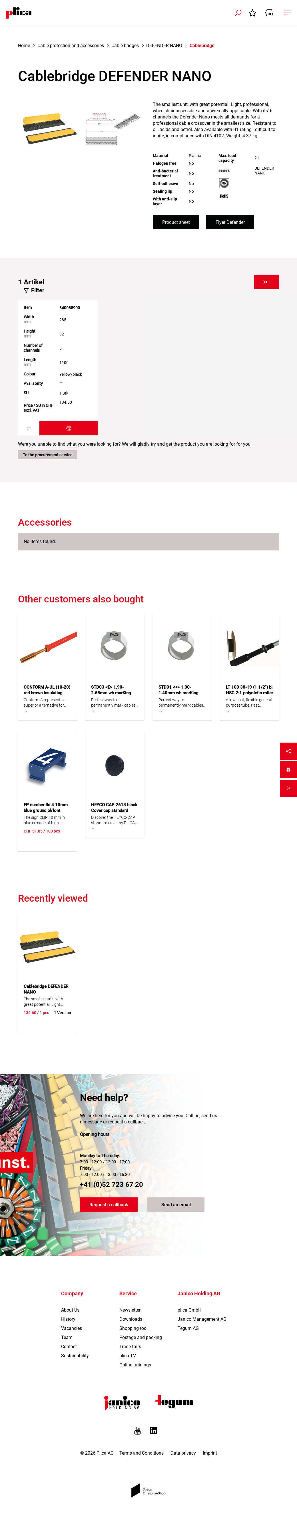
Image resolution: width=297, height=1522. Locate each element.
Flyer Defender (230, 222)
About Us (70, 1310)
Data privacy (183, 1453)
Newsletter (130, 1310)
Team (67, 1337)
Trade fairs (130, 1346)
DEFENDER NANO (164, 45)
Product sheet (176, 222)
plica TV (127, 1355)
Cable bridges (125, 45)
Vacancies (71, 1328)
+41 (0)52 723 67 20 (111, 1185)
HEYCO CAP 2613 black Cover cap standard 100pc (114, 810)
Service (128, 1293)
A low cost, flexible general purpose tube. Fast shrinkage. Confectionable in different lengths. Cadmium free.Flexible (249, 702)
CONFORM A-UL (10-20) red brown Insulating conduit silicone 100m (47, 693)
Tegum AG (188, 1328)
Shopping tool (133, 1328)
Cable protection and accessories (70, 45)
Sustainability (75, 1355)
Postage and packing (140, 1337)
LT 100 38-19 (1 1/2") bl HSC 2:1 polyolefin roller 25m (249, 693)
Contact (69, 1346)
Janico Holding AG (199, 1293)
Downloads (130, 1319)
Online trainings (135, 1365)
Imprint (210, 1453)
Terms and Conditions (141, 1453)
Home (24, 45)
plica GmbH (189, 1310)
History (68, 1319)
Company (72, 1293)
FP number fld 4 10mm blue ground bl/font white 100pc (46, 810)
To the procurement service (48, 455)
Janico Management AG (202, 1319)
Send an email (176, 1204)
